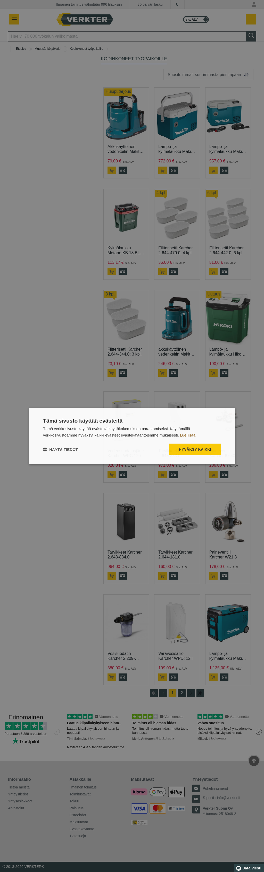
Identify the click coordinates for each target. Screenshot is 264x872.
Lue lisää (187, 435)
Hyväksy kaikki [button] (195, 449)
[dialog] (132, 436)
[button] (60, 449)
